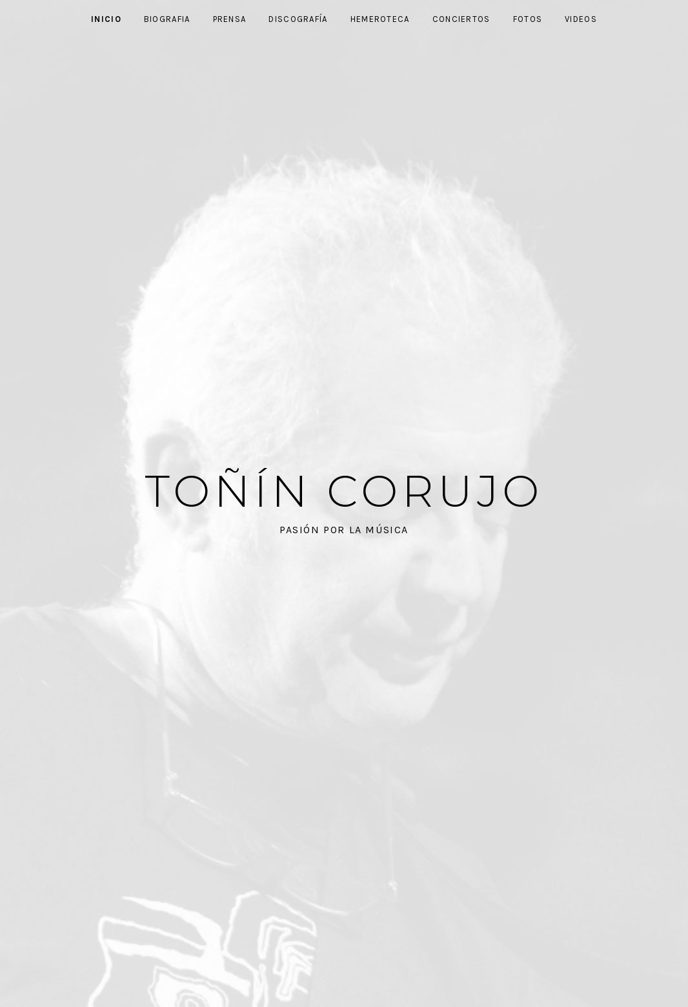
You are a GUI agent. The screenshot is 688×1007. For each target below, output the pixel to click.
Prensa (230, 19)
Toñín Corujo (344, 491)
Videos (581, 19)
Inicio (106, 19)
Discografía (297, 19)
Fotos (528, 19)
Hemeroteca (380, 19)
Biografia (167, 19)
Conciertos (461, 19)
